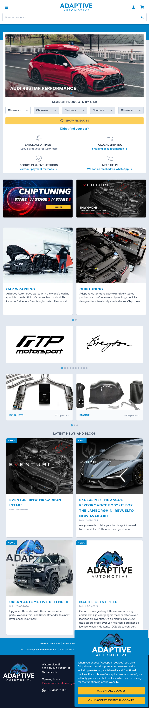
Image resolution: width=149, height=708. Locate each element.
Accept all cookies (111, 690)
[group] (74, 65)
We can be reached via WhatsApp (110, 169)
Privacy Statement (73, 643)
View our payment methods (38, 169)
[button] (71, 93)
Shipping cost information (110, 149)
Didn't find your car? (74, 128)
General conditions (50, 643)
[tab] (73, 320)
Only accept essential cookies (111, 700)
